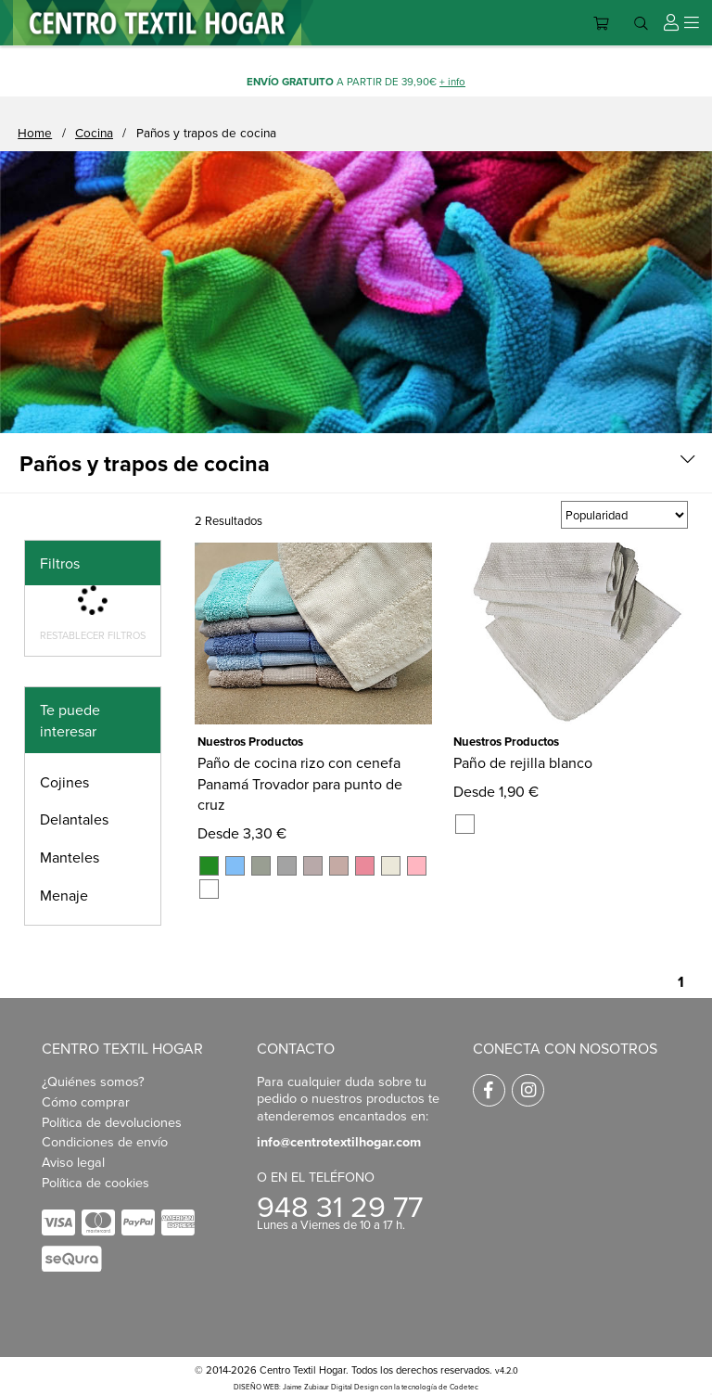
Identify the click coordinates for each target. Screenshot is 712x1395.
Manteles (69, 857)
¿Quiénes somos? (93, 1081)
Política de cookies (95, 1182)
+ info (452, 81)
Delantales (74, 819)
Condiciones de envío (105, 1141)
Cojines (64, 782)
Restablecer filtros (93, 635)
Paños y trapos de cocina (206, 132)
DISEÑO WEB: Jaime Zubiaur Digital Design (306, 1386)
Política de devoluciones (112, 1122)
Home (35, 132)
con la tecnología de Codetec (429, 1386)
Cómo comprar (86, 1101)
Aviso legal (73, 1161)
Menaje (64, 895)
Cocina (94, 132)
